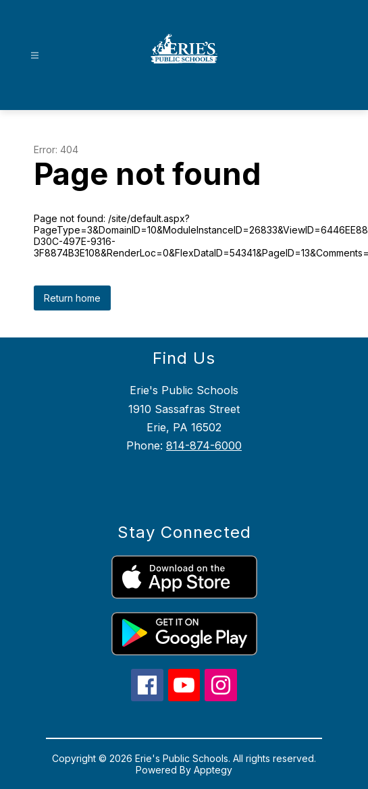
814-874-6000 (204, 445)
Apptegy (213, 770)
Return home (72, 298)
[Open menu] (35, 55)
